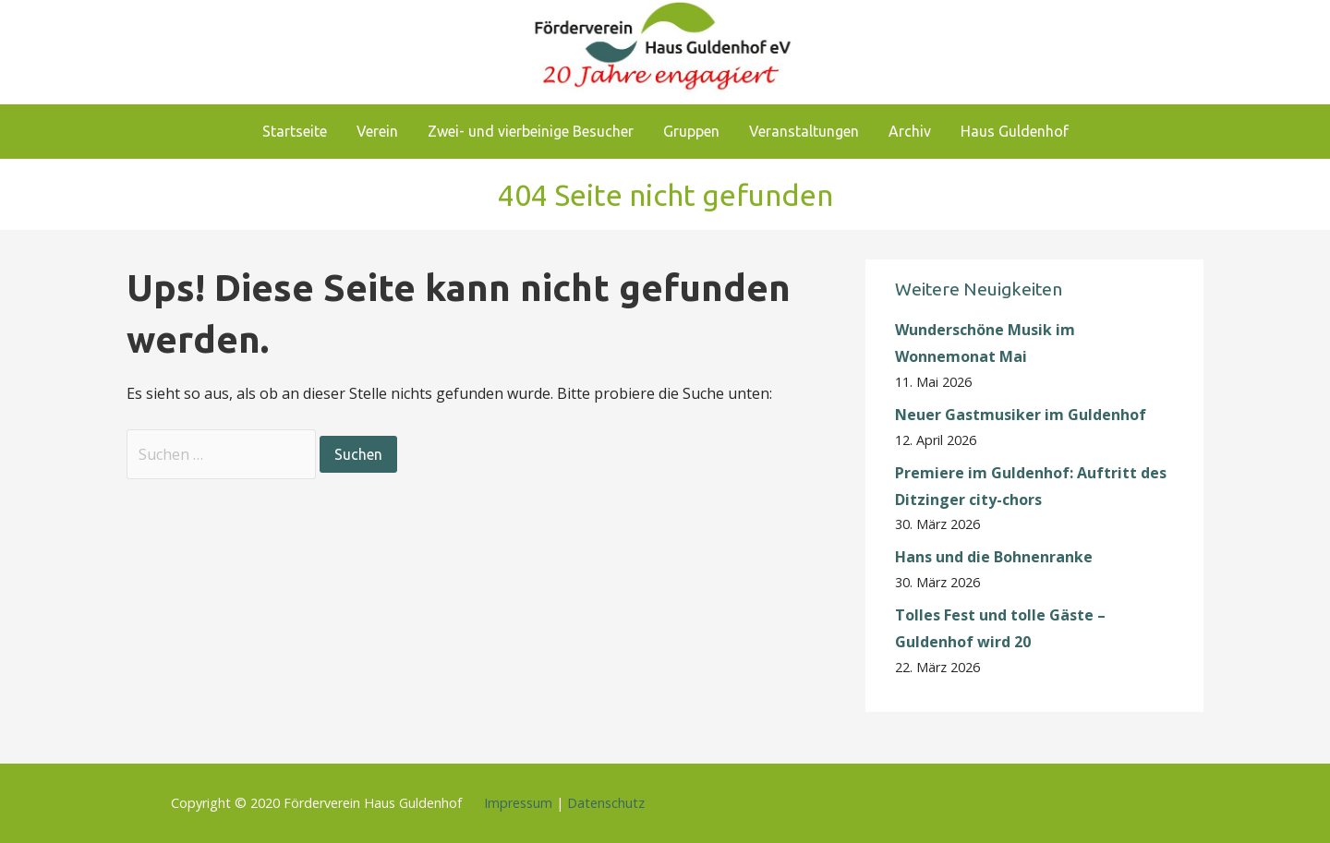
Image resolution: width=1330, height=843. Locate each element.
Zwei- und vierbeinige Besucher (531, 131)
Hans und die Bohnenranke (994, 557)
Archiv (910, 131)
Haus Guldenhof (1015, 131)
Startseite (294, 131)
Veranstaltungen (804, 131)
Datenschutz (606, 803)
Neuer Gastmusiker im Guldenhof (1020, 414)
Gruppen (691, 131)
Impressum (518, 803)
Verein (377, 131)
